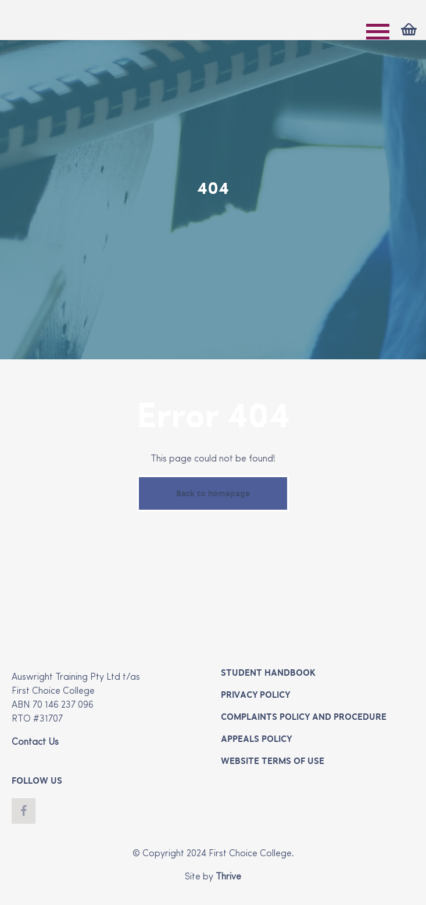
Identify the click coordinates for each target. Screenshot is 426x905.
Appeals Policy (256, 739)
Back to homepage (213, 493)
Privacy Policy (255, 695)
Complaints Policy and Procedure (303, 717)
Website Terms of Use (272, 761)
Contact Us (35, 742)
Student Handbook (268, 673)
